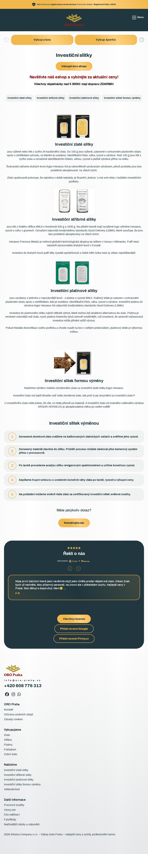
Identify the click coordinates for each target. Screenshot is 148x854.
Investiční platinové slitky (84, 98)
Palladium (10, 749)
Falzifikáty (10, 819)
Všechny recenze (74, 618)
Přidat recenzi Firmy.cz (74, 638)
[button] (141, 40)
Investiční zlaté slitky (20, 98)
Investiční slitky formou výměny (22, 784)
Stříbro (8, 740)
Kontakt (8, 709)
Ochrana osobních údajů (18, 714)
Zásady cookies (13, 719)
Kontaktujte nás (74, 522)
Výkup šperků (106, 39)
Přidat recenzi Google (74, 628)
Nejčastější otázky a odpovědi (21, 824)
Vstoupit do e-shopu (74, 66)
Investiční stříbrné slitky (50, 98)
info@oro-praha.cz (22, 680)
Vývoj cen (10, 810)
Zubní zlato (10, 754)
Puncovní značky (14, 805)
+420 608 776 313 (22, 685)
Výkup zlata (42, 39)
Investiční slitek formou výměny (122, 98)
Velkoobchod (12, 789)
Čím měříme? (12, 814)
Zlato (7, 735)
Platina (8, 744)
